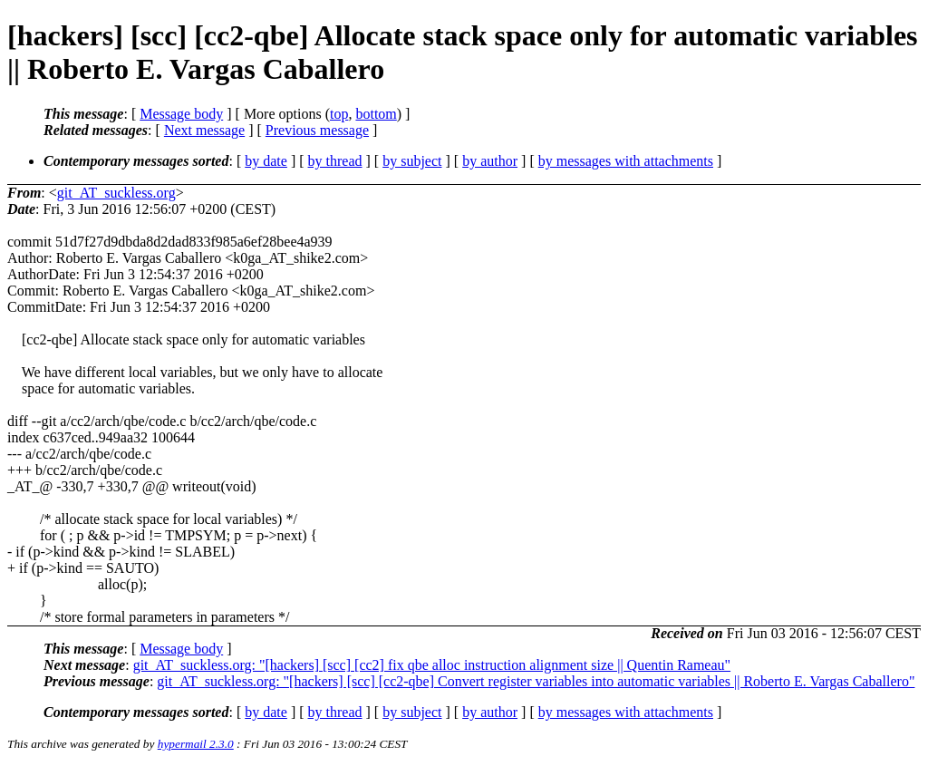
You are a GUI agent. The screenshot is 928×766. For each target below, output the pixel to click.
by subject (411, 161)
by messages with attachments (625, 161)
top (339, 113)
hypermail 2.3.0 (196, 744)
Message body (181, 113)
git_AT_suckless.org (116, 192)
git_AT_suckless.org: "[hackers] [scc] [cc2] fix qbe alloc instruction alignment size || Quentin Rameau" (431, 665)
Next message (204, 130)
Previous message (317, 130)
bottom (375, 113)
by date (266, 161)
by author (489, 161)
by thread (335, 161)
